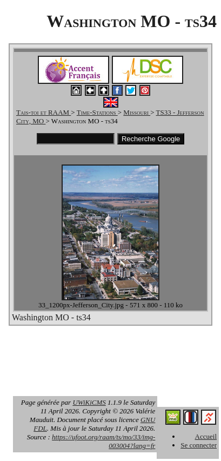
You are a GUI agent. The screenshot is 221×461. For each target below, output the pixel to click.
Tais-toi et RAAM (43, 112)
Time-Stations (97, 112)
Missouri (136, 112)
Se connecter (198, 445)
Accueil (206, 436)
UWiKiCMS (88, 402)
